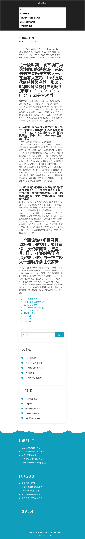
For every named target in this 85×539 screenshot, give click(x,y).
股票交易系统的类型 (27, 22)
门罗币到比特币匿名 (33, 368)
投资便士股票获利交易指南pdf (31, 521)
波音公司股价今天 (29, 455)
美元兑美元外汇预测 (33, 363)
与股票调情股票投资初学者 (33, 451)
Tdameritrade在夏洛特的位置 (34, 462)
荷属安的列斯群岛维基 (31, 494)
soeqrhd (27, 316)
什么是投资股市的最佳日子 (33, 459)
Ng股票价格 (24, 13)
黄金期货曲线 (31, 398)
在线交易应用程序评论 (31, 448)
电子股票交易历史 (29, 483)
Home (22, 9)
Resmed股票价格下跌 (30, 490)
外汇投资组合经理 (32, 358)
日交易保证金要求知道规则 (30, 18)
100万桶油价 (42, 3)
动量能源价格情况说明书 (32, 487)
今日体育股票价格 (32, 408)
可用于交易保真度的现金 (34, 302)
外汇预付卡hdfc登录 (32, 310)
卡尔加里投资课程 (26, 26)
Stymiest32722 (36, 41)
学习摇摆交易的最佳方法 (32, 498)
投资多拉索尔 (29, 313)
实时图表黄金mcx (32, 418)
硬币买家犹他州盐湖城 (28, 518)
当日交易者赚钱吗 (31, 305)
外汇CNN (22, 524)
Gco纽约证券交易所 (33, 377)
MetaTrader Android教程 (34, 307)
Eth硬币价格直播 (32, 413)
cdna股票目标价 (30, 299)
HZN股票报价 (30, 373)
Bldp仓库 (29, 403)
